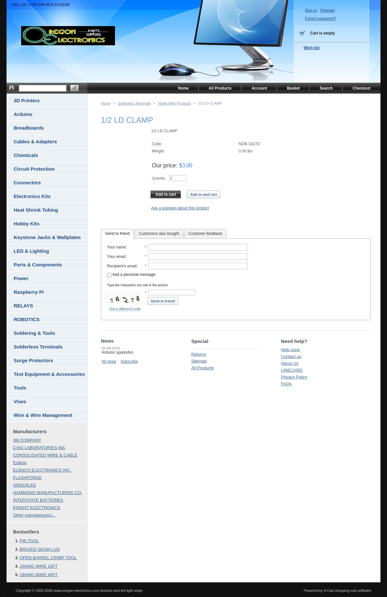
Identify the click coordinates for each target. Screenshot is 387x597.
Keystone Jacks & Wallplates (47, 237)
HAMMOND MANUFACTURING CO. (47, 492)
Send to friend (117, 233)
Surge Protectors (33, 360)
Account (259, 88)
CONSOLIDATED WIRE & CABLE (45, 455)
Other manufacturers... (34, 515)
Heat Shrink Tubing (36, 210)
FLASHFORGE (27, 477)
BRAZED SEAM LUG (40, 549)
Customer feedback (205, 233)
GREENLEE (24, 485)
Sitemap (199, 361)
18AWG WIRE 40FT (39, 574)
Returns (198, 354)
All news (109, 361)
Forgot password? (320, 18)
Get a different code (125, 309)
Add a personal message (131, 274)
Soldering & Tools (34, 333)
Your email (116, 256)
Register (327, 10)
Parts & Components (38, 264)
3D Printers (27, 100)
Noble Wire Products (174, 103)
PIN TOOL (29, 540)
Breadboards (29, 128)
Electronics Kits (32, 196)
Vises (20, 401)
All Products (202, 367)
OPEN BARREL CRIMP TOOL (48, 557)
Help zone (290, 349)
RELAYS (23, 305)
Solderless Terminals (134, 103)
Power (21, 278)
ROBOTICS (26, 319)
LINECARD (292, 370)
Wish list (312, 48)
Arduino (23, 114)
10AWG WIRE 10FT (39, 566)
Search (326, 88)
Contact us (291, 356)
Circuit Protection (34, 169)
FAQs (286, 383)
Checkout (361, 88)
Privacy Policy (294, 377)
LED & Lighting (31, 251)
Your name (116, 247)
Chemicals (26, 155)
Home (105, 103)
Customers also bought (159, 233)
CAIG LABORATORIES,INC (39, 447)
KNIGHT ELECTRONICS (36, 507)
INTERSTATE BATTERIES (38, 500)
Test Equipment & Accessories (49, 374)
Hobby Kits (26, 223)
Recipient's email (121, 266)
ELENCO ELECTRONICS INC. (42, 470)
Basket (293, 88)
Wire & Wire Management (43, 415)
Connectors (27, 182)
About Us (289, 363)
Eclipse (20, 462)
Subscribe (129, 361)
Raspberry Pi (29, 292)
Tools (20, 388)
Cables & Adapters (35, 141)
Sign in (311, 10)
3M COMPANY (27, 440)
